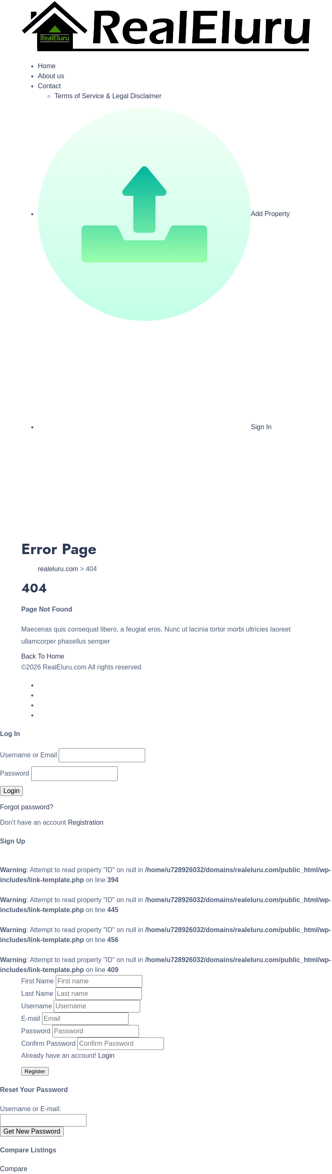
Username (36, 1006)
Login (106, 1055)
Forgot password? (26, 807)
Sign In (155, 426)
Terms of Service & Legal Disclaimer (108, 95)
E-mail (30, 1018)
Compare (13, 1168)
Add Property (164, 213)
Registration (85, 822)
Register (35, 1071)
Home (47, 66)
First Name (37, 981)
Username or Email (28, 755)
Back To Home (42, 656)
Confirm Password (48, 1043)
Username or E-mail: (30, 1108)
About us (51, 76)
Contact (49, 86)
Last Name (37, 993)
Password (14, 773)
